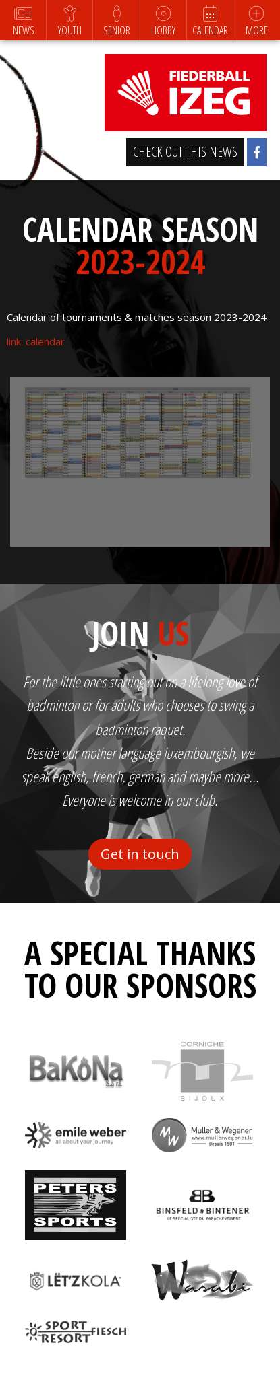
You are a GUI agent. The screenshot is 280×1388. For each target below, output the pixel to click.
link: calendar (36, 341)
